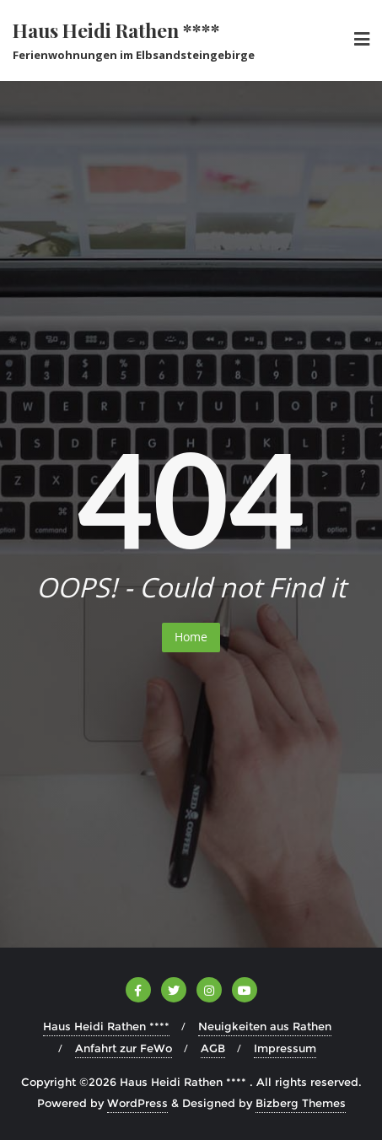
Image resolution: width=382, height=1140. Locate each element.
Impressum (285, 1048)
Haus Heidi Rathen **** (106, 1026)
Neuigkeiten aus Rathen (264, 1026)
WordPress (137, 1103)
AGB (213, 1048)
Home (191, 637)
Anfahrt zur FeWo (123, 1048)
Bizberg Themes (301, 1103)
